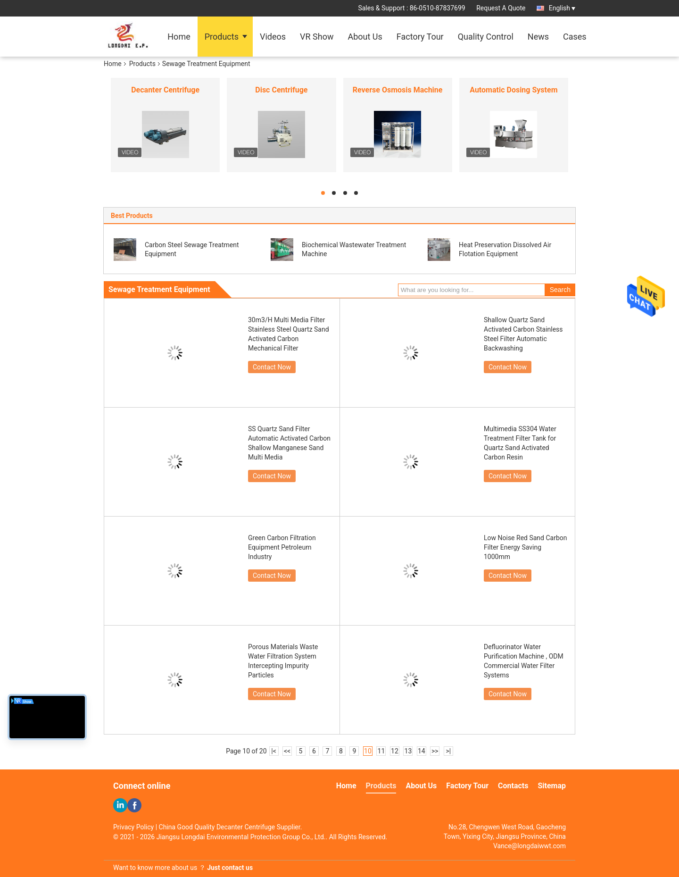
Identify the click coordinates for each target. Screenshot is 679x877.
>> (435, 751)
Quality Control (485, 37)
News (538, 37)
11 (381, 751)
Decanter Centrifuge (165, 89)
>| (448, 751)
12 (394, 751)
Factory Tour (420, 37)
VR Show (316, 37)
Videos (273, 37)
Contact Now (272, 367)
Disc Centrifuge (281, 89)
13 (408, 751)
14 (421, 751)
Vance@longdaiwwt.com (529, 846)
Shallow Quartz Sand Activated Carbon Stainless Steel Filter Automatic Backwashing (523, 334)
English (562, 8)
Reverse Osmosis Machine (398, 89)
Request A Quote (500, 8)
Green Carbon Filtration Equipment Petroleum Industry (282, 547)
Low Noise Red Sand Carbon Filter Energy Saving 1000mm (525, 547)
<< (287, 751)
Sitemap (552, 785)
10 (368, 751)
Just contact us (230, 867)
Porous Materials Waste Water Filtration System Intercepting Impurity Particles (283, 661)
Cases (575, 37)
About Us (365, 37)
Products (222, 37)
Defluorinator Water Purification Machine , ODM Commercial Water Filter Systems (523, 661)
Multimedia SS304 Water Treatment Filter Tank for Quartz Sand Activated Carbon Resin (520, 443)
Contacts (513, 785)
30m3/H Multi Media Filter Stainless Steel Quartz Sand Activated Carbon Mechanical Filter (288, 334)
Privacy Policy (133, 827)
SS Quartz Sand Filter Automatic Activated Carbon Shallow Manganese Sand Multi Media (289, 443)
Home (178, 37)
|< (273, 751)
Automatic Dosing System (513, 89)
